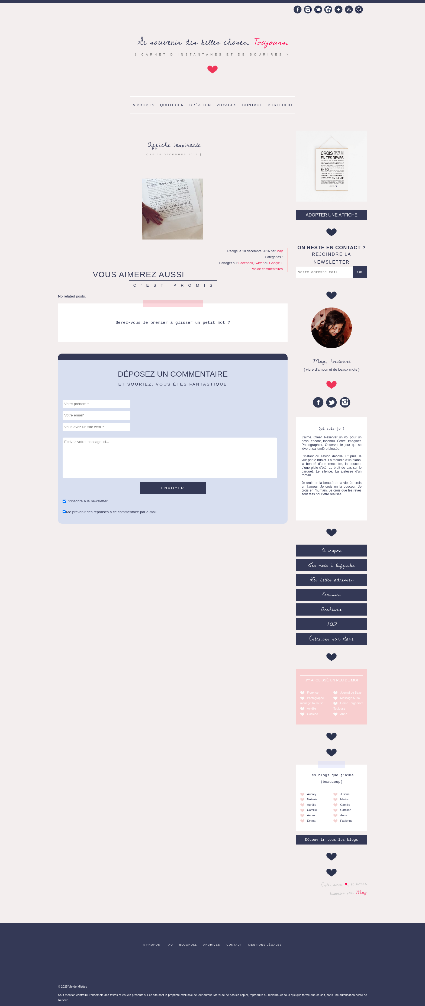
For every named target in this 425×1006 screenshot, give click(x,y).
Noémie (312, 799)
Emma (311, 820)
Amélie (311, 708)
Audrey (311, 794)
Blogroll (188, 944)
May (361, 892)
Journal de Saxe (351, 692)
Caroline (345, 809)
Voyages (227, 105)
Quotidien (172, 105)
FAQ (332, 624)
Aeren (311, 815)
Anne (343, 714)
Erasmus (331, 595)
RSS (349, 9)
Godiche (312, 714)
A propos (143, 105)
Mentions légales (265, 944)
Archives (331, 609)
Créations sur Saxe (332, 639)
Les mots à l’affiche (331, 565)
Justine (344, 794)
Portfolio (280, 105)
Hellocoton (328, 9)
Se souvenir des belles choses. (212, 42)
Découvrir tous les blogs (331, 840)
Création (200, 105)
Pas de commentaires (267, 269)
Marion (344, 799)
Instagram (308, 9)
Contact (252, 105)
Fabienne (346, 820)
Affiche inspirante (174, 145)
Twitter (318, 9)
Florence (312, 692)
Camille (312, 809)
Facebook (298, 9)
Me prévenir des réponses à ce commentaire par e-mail (111, 512)
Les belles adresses (331, 580)
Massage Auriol (350, 698)
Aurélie (311, 804)
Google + (338, 9)
